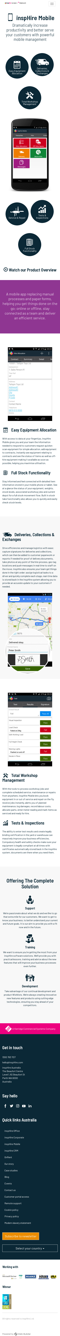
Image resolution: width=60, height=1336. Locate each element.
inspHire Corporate (14, 1137)
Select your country (30, 1249)
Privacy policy (11, 1216)
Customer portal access (16, 1196)
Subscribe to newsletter (20, 1236)
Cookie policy (11, 1209)
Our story (9, 1163)
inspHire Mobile (12, 1143)
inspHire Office (12, 1130)
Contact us (10, 1190)
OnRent (8, 1157)
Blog (6, 1176)
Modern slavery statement (17, 1222)
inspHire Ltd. (28, 1318)
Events (8, 1183)
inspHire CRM (11, 1150)
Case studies (11, 1170)
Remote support (13, 1203)
